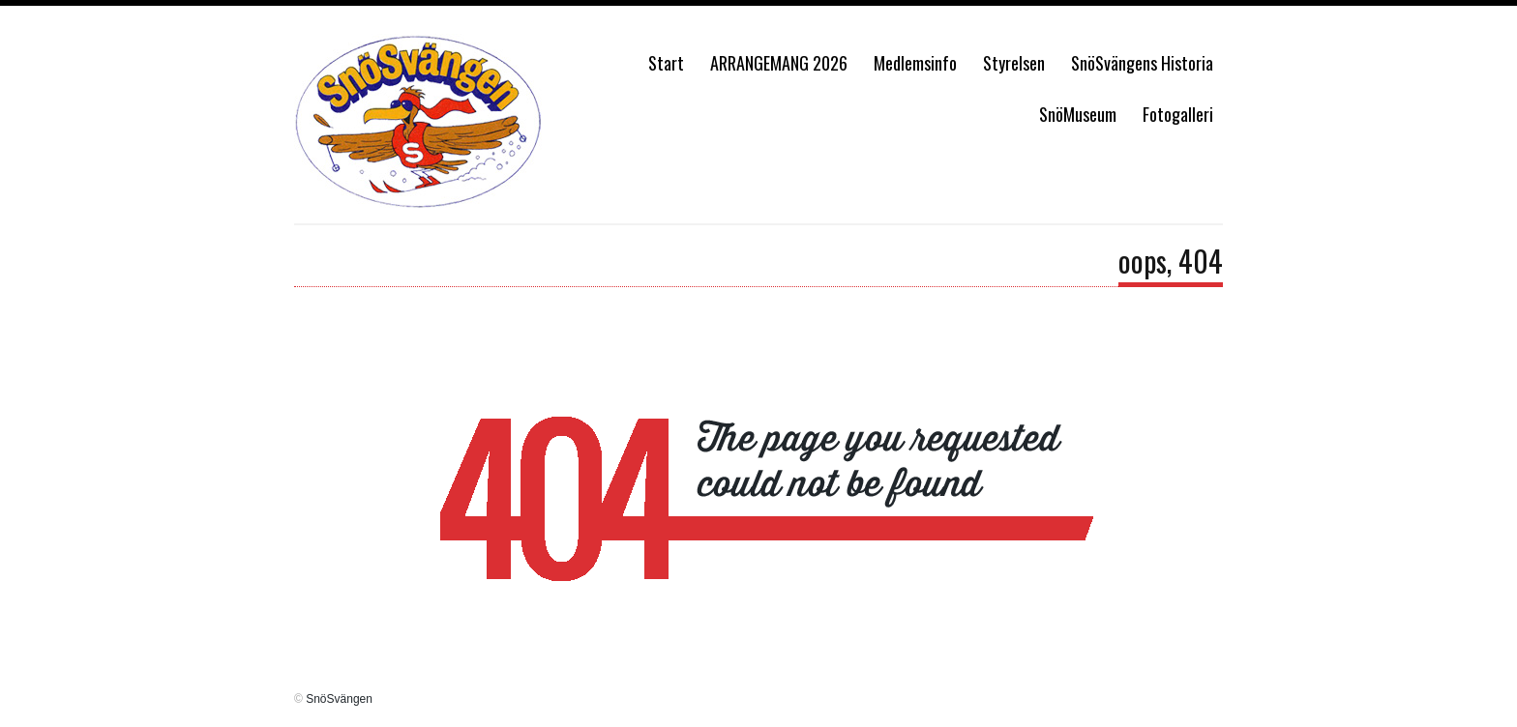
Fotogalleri (1178, 114)
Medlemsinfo (915, 62)
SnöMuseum (1077, 114)
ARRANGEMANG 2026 (779, 62)
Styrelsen (1014, 62)
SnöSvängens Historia (1142, 62)
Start (666, 62)
